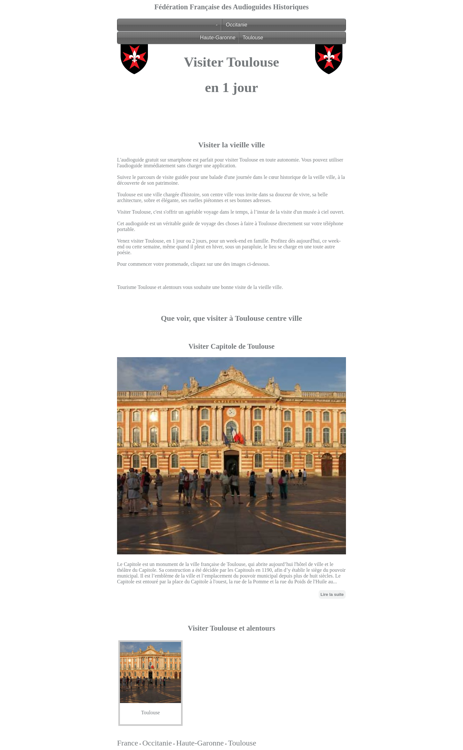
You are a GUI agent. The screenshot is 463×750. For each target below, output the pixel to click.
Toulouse (252, 37)
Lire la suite (332, 594)
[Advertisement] (231, 150)
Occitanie (236, 24)
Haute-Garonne (217, 37)
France (127, 743)
